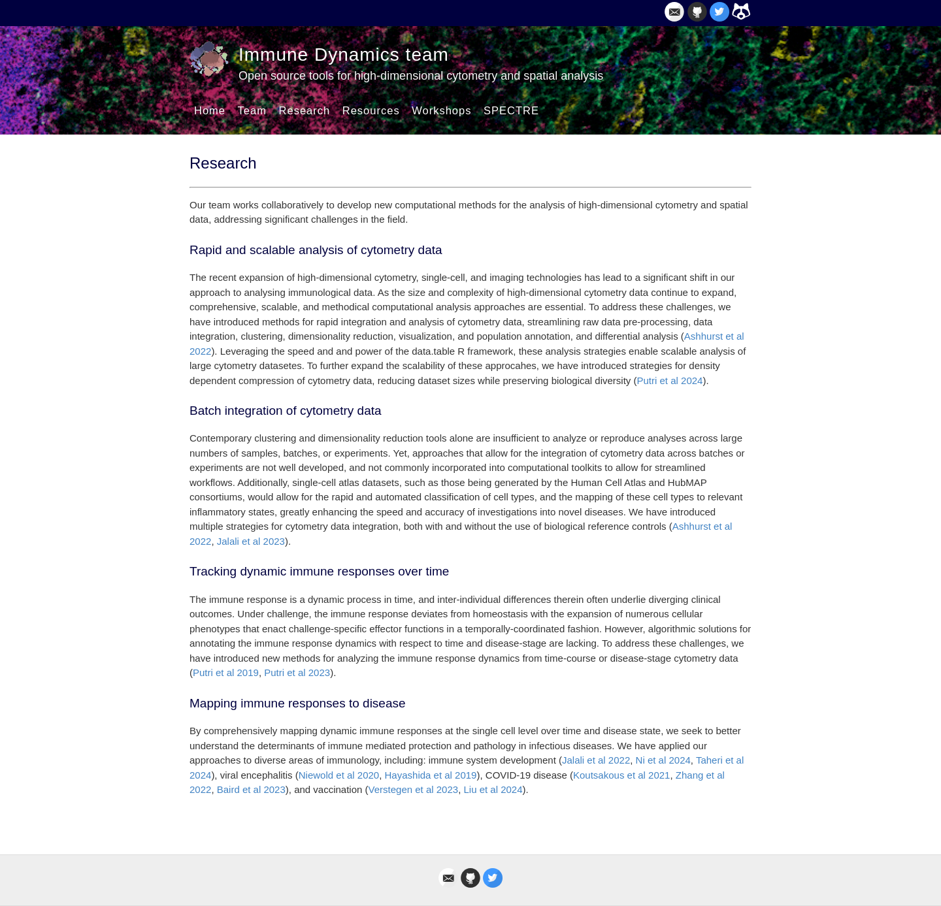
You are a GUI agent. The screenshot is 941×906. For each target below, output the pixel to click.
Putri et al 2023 (297, 672)
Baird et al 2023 (251, 789)
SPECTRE (511, 110)
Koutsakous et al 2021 (621, 775)
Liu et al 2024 (492, 789)
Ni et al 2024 (663, 760)
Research (305, 110)
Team (252, 110)
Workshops (441, 110)
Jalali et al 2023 (251, 541)
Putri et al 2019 (226, 672)
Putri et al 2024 (670, 380)
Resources (371, 110)
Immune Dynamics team (344, 54)
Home (209, 110)
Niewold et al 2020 (339, 775)
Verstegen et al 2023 (414, 789)
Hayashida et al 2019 (431, 775)
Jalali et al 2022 (596, 760)
